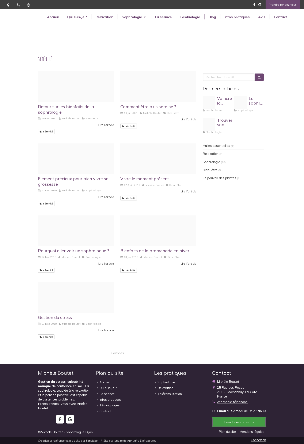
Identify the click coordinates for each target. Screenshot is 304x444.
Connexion (258, 440)
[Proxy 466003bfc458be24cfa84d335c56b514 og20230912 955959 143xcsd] (209, 124)
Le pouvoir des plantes (219, 178)
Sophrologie (211, 162)
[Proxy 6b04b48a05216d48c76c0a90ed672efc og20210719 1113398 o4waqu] (158, 86)
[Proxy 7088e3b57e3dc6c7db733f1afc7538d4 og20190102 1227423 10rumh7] (158, 230)
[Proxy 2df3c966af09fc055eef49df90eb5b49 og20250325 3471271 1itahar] (209, 102)
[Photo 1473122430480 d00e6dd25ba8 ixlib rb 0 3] (76, 86)
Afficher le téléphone (232, 402)
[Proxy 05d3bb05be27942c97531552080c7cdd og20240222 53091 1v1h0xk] (240, 102)
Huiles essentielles (216, 146)
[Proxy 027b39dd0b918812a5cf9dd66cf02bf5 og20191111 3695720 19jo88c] (76, 158)
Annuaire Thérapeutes (141, 440)
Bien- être (210, 170)
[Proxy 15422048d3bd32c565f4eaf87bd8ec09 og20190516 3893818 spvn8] (76, 230)
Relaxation (210, 154)
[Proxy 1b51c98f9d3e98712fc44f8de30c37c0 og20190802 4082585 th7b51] (158, 158)
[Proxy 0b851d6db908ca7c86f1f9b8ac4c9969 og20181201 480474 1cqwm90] (76, 297)
